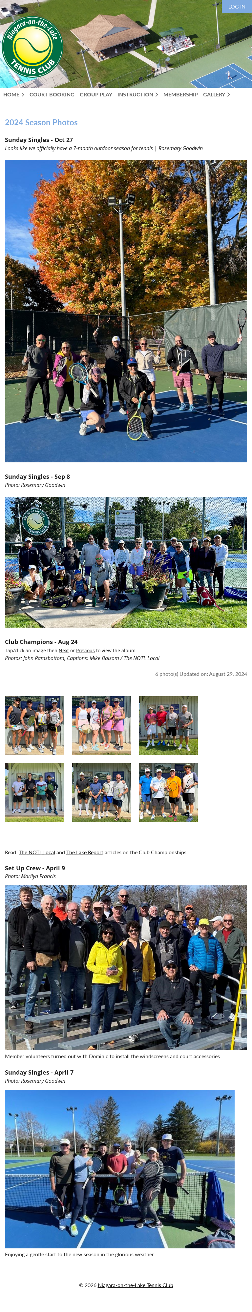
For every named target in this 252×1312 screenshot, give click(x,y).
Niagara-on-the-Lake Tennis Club (135, 1285)
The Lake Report (84, 852)
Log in (236, 6)
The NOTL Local (37, 852)
